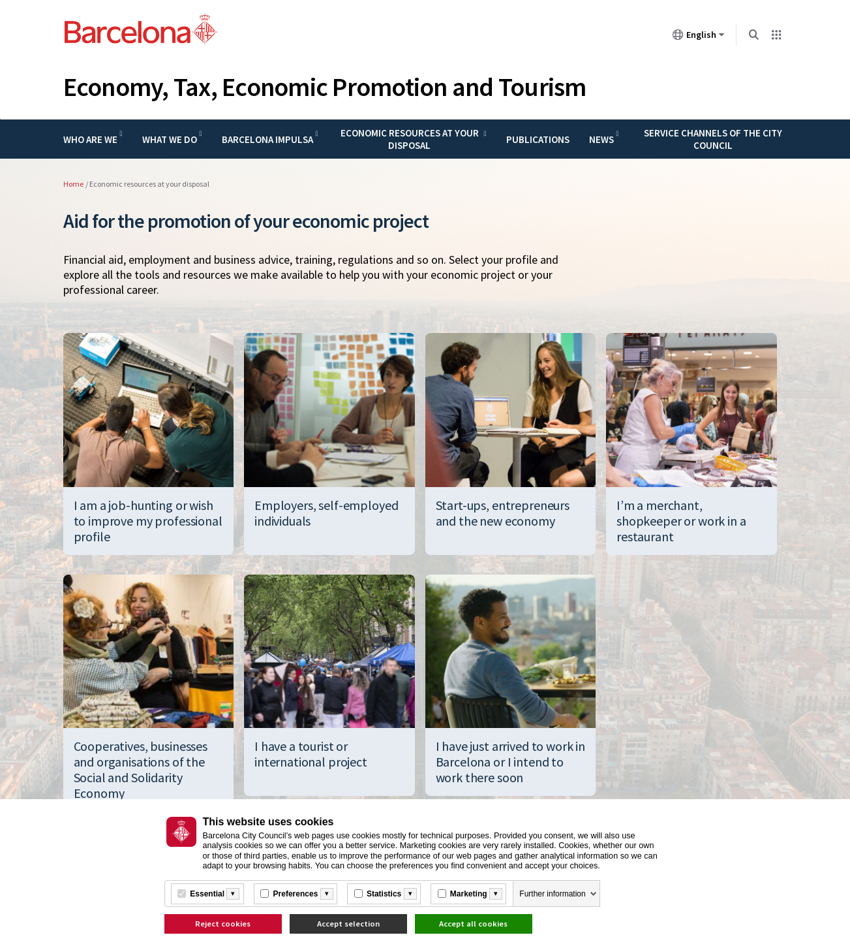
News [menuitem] (601, 139)
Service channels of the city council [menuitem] (713, 139)
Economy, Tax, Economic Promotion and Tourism (324, 87)
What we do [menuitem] (169, 139)
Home (73, 184)
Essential (207, 893)
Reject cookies (222, 923)
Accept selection (348, 923)
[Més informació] (232, 894)
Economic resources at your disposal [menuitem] (410, 139)
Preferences (295, 893)
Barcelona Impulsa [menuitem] (267, 139)
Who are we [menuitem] (90, 139)
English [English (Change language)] (699, 37)
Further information (552, 893)
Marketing (468, 893)
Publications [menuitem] (537, 139)
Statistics (384, 893)
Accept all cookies (473, 923)
